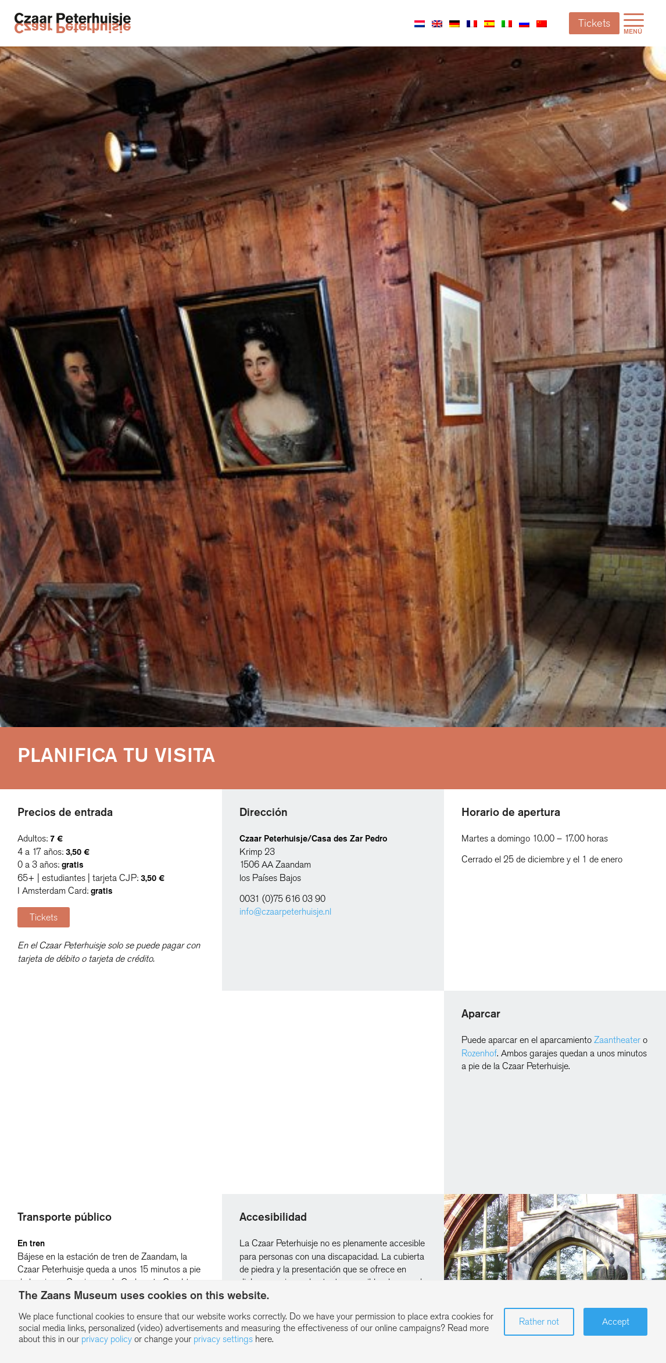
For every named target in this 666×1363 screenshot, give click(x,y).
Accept (615, 1321)
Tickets (594, 23)
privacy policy (106, 1339)
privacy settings (223, 1339)
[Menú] (633, 23)
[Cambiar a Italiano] (506, 23)
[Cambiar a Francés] (472, 23)
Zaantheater (617, 1040)
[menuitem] (633, 23)
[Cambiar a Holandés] (419, 23)
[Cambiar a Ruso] (524, 23)
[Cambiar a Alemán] (454, 23)
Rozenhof (479, 1053)
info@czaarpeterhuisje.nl (285, 911)
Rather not (539, 1321)
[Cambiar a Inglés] (437, 23)
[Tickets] (43, 917)
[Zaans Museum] (73, 23)
